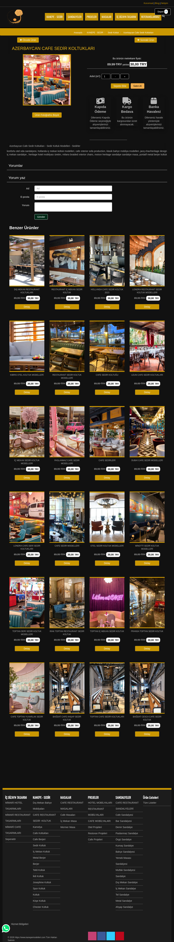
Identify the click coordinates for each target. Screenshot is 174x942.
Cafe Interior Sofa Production (90, 151)
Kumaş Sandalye (125, 845)
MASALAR (65, 797)
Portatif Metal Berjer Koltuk (153, 154)
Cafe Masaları (67, 814)
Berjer (36, 864)
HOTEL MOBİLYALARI (100, 802)
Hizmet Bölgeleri (19, 924)
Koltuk (36, 894)
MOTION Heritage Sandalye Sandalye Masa (116, 154)
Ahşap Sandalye (124, 907)
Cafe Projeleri (95, 839)
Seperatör (10, 839)
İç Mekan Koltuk (41, 851)
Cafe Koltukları (41, 833)
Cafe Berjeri (39, 839)
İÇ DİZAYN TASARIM (16, 797)
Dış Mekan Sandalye (127, 882)
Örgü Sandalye (124, 839)
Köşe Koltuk (39, 900)
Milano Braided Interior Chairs (77, 154)
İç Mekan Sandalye (126, 888)
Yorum (25, 205)
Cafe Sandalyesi (124, 814)
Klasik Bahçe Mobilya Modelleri (122, 151)
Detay (27, 306)
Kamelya (37, 827)
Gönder (41, 217)
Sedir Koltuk (39, 845)
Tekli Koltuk (39, 870)
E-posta (24, 197)
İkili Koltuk (38, 876)
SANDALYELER (123, 797)
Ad (27, 188)
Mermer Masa (67, 827)
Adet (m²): (95, 76)
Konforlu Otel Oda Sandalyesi (22, 151)
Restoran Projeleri (97, 833)
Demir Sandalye (124, 827)
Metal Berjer (39, 857)
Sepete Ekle (119, 86)
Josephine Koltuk (42, 882)
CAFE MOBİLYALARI (99, 821)
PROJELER (93, 797)
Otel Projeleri (95, 827)
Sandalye (121, 876)
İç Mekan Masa (68, 821)
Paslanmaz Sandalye (127, 833)
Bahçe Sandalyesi (125, 851)
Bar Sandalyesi (124, 821)
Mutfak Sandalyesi (125, 870)
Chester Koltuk (41, 907)
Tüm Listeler (149, 802)
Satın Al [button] (137, 86)
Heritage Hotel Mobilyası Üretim (45, 154)
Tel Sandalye (122, 894)
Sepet (162, 11)
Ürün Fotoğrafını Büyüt (47, 115)
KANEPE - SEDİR (41, 797)
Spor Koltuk (39, 888)
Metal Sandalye (124, 900)
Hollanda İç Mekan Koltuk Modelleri (56, 151)
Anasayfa (78, 32)
